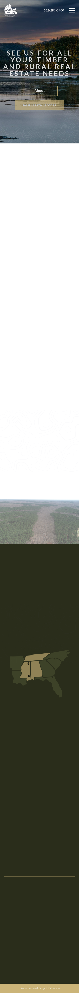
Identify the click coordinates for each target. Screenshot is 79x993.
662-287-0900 (54, 10)
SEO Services (54, 988)
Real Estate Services (39, 106)
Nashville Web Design (35, 988)
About (39, 91)
